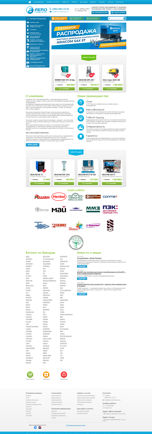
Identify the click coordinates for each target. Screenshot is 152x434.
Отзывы (102, 2)
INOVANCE (46, 302)
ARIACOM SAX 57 (108, 175)
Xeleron (62, 319)
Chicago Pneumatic (32, 326)
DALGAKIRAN (30, 348)
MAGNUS (46, 348)
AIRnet (28, 268)
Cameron (29, 317)
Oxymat (62, 268)
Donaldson (29, 358)
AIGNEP (28, 261)
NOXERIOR (63, 256)
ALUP (27, 278)
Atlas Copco (30, 285)
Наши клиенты (56, 398)
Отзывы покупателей (58, 413)
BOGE (28, 307)
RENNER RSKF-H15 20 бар (65, 80)
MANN (45, 350)
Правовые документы (58, 415)
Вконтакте (35, 427)
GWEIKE (45, 288)
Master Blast (47, 355)
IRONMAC (46, 309)
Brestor (28, 309)
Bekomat (29, 300)
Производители (56, 404)
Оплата (74, 2)
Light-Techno (47, 338)
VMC (61, 317)
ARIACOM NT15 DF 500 (87, 175)
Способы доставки (83, 411)
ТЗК (61, 353)
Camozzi (28, 314)
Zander (62, 324)
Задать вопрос (119, 12)
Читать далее (32, 145)
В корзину (65, 89)
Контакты (120, 2)
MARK (45, 353)
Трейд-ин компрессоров (33, 404)
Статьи (110, 2)
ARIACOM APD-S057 (86, 80)
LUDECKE (46, 346)
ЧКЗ (61, 360)
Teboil (62, 307)
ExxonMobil (46, 264)
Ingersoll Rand (47, 300)
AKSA (27, 273)
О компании (39, 2)
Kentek (45, 324)
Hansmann (46, 290)
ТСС (61, 355)
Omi (61, 259)
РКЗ (61, 350)
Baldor (28, 295)
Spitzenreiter (64, 300)
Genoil (45, 283)
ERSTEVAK (46, 256)
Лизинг (93, 2)
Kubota (45, 336)
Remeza (62, 280)
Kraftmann (46, 334)
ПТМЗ (62, 348)
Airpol (28, 271)
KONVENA (46, 329)
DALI (27, 350)
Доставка (84, 2)
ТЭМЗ (62, 358)
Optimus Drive (64, 266)
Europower (46, 261)
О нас (27, 398)
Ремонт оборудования (84, 400)
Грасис (62, 334)
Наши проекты (56, 395)
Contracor (29, 338)
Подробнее (88, 36)
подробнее (82, 266)
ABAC (28, 256)
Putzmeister (64, 276)
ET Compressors (48, 259)
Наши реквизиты (56, 402)
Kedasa (45, 322)
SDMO (62, 293)
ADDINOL (29, 259)
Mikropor (46, 360)
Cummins (29, 346)
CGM (27, 324)
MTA (44, 363)
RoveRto (63, 285)
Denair (28, 353)
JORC (44, 314)
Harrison (45, 293)
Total (61, 309)
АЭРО (37, 9)
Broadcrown (30, 312)
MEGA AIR (46, 358)
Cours (28, 343)
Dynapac (29, 360)
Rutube (40, 427)
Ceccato (28, 322)
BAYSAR (28, 297)
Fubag (45, 276)
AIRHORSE (29, 264)
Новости (65, 2)
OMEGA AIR (64, 261)
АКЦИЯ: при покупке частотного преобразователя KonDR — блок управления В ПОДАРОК (101, 272)
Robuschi (63, 283)
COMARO (29, 331)
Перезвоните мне (101, 12)
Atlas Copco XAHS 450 (111, 80)
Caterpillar (29, 319)
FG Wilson (46, 266)
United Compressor (66, 314)
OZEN (62, 271)
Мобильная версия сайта (77, 425)
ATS (27, 293)
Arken (28, 283)
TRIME (62, 312)
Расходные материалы (84, 402)
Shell (61, 295)
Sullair (62, 305)
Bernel (28, 305)
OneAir (62, 264)
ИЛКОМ (62, 338)
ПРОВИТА (63, 343)
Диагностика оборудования (86, 398)
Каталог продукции (32, 400)
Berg (27, 302)
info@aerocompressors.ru (60, 12)
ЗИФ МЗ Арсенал (66, 336)
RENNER (63, 278)
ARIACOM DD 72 (36, 175)
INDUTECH (46, 295)
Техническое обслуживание (86, 395)
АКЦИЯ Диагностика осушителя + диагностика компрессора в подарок (101, 285)
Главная (29, 2)
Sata (61, 288)
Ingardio (45, 297)
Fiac (44, 268)
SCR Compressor (65, 290)
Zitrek (62, 326)
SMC (61, 297)
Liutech (45, 343)
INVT (44, 307)
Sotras (62, 302)
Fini (44, 273)
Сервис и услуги (52, 2)
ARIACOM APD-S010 (62, 175)
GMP (44, 285)
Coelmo (28, 329)
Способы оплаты (82, 413)
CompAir (28, 334)
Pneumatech (64, 273)
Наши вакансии (56, 400)
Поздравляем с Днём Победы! (89, 258)
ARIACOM (29, 280)
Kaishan (45, 319)
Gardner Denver (48, 278)
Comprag (29, 336)
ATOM (28, 288)
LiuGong (45, 341)
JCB (44, 312)
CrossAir (28, 341)
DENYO (28, 355)
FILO (44, 271)
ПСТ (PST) (63, 346)
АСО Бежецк (64, 329)
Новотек (63, 341)
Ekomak (28, 363)
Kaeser (45, 317)
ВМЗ (61, 331)
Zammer (63, 322)
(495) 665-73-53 (60, 8)
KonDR (45, 326)
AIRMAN (28, 266)
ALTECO (28, 276)
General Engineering (49, 280)
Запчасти (80, 404)
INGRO (45, 305)
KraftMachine (47, 331)
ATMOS (28, 290)
